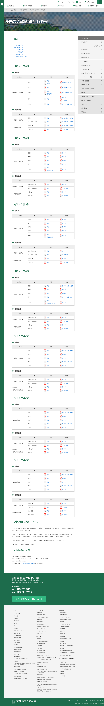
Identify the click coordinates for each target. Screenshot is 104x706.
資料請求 (83, 92)
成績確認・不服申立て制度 (43, 626)
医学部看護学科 (40, 624)
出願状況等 (84, 50)
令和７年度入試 (18, 47)
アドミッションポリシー (87, 96)
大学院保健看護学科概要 (65, 669)
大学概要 (15, 628)
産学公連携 (62, 636)
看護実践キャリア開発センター (44, 681)
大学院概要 (39, 612)
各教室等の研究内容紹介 (42, 641)
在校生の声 (84, 104)
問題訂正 (49, 83)
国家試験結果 (85, 57)
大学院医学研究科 (41, 614)
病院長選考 (16, 661)
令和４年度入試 (18, 54)
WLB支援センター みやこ (43, 655)
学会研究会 (16, 620)
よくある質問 (85, 61)
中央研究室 (39, 645)
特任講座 (62, 671)
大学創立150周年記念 (19, 671)
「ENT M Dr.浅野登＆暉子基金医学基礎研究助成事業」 (47, 685)
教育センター (40, 633)
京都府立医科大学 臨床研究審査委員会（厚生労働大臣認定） (47, 672)
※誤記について (51, 303)
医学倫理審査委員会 (41, 652)
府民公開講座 (17, 666)
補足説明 (49, 94)
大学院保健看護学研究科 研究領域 (68, 666)
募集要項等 (84, 42)
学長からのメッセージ (87, 65)
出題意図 (64, 100)
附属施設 (62, 673)
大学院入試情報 (85, 81)
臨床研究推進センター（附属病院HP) (45, 677)
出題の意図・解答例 (67, 118)
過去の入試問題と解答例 (88, 73)
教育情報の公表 (17, 649)
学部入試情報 (84, 38)
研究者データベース (41, 631)
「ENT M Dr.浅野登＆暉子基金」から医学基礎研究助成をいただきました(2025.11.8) (47, 690)
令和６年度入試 (18, 49)
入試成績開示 (85, 69)
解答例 (64, 97)
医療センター (40, 648)
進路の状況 (84, 108)
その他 (15, 623)
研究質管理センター (41, 674)
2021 (15, 625)
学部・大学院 (39, 610)
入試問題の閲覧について (21, 56)
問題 (48, 81)
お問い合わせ (90, 2)
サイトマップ (82, 700)
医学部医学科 (40, 621)
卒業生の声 (84, 112)
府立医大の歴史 (17, 635)
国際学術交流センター (19, 647)
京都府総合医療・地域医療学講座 (67, 652)
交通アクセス (17, 640)
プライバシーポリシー (71, 700)
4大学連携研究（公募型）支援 (44, 659)
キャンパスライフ (41, 628)
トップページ (16, 610)
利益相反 (62, 641)
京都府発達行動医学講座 (65, 655)
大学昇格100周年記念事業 (20, 669)
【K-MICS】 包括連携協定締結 (67, 645)
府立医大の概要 (17, 637)
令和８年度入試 (18, 45)
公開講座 (16, 618)
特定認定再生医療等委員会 (43, 662)
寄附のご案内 (17, 654)
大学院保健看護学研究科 (42, 617)
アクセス (61, 2)
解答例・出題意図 (67, 82)
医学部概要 (39, 619)
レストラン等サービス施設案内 (21, 673)
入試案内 (61, 610)
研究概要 (39, 638)
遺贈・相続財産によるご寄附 (20, 678)
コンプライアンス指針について (21, 658)
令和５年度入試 (18, 52)
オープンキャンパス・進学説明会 (90, 46)
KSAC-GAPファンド (41, 687)
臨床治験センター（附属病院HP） (45, 679)
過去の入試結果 (85, 53)
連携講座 (62, 648)
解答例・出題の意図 (67, 286)
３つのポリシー (17, 633)
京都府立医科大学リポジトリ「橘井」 (46, 666)
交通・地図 (91, 700)
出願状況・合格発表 (86, 100)
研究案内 (38, 636)
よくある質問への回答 (29, 563)
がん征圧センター (41, 650)
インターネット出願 (86, 77)
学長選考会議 (17, 656)
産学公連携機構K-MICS (65, 638)
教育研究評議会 (17, 651)
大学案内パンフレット (87, 84)
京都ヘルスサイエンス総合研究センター (46, 657)
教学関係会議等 (17, 676)
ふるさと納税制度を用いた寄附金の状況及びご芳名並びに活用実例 (24, 664)
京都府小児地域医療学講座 (66, 650)
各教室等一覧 (62, 662)
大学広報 (16, 644)
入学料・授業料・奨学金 (87, 88)
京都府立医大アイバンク (42, 669)
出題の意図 (65, 129)
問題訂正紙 (50, 170)
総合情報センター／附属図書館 (66, 658)
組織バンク (39, 664)
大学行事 (16, 616)
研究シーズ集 (63, 643)
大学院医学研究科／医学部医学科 (67, 664)
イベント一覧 (16, 613)
